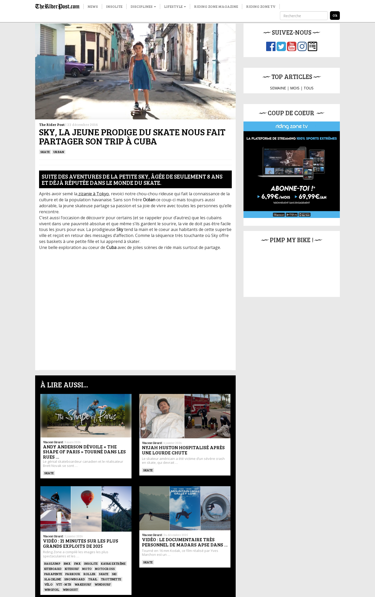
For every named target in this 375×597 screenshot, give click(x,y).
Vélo (48, 584)
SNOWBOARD (74, 579)
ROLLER (90, 574)
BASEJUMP (52, 563)
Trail (92, 579)
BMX (67, 563)
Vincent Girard (53, 442)
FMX (77, 563)
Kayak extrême (113, 563)
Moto (87, 568)
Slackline (52, 579)
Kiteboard (52, 568)
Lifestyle (175, 6)
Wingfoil (51, 589)
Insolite (114, 6)
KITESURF (72, 568)
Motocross (105, 568)
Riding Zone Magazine (216, 6)
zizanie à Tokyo (93, 194)
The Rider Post (52, 124)
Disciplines (143, 6)
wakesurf (82, 584)
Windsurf (103, 584)
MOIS (294, 88)
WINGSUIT (70, 589)
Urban (58, 152)
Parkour (72, 574)
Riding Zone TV (261, 6)
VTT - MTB (63, 584)
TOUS (309, 88)
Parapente (53, 574)
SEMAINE (278, 88)
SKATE (45, 152)
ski (114, 574)
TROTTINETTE (111, 579)
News (93, 6)
